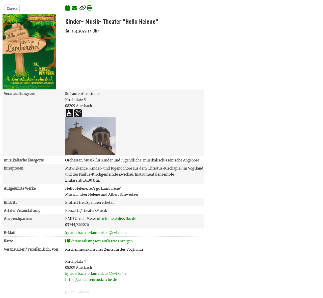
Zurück (12, 8)
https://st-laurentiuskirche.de (91, 279)
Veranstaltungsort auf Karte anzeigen (99, 241)
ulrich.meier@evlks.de (116, 218)
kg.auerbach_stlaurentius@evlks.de (95, 232)
